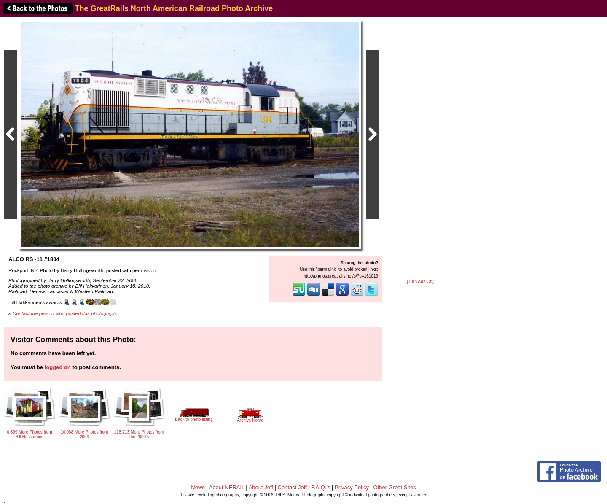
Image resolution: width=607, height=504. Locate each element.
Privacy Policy (352, 487)
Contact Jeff (292, 487)
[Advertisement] (420, 148)
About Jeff (261, 487)
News (198, 487)
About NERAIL (226, 487)
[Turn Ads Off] (420, 281)
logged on (58, 367)
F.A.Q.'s (320, 487)
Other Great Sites (394, 487)
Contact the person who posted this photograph (64, 313)
